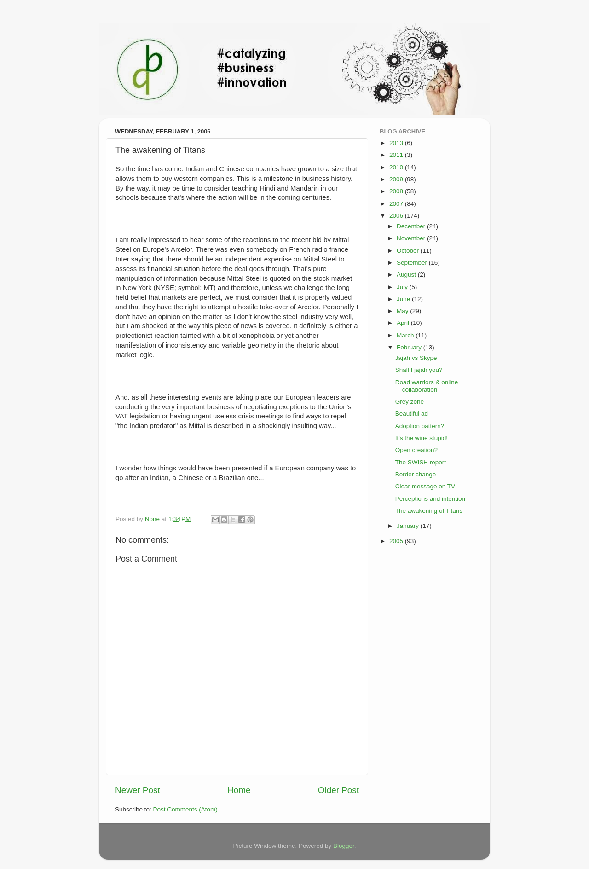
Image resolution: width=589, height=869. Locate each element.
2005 (397, 541)
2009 (397, 179)
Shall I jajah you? (419, 369)
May (403, 310)
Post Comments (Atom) (185, 809)
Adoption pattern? (420, 426)
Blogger (343, 845)
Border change (415, 474)
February (410, 347)
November (412, 238)
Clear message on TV (425, 486)
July (403, 287)
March (406, 335)
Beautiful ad (411, 413)
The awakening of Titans (428, 510)
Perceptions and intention (430, 498)
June (404, 298)
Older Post (338, 790)
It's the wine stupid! (421, 437)
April (404, 322)
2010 (397, 167)
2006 (397, 215)
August (407, 274)
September (413, 262)
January (409, 525)
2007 (397, 203)
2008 (397, 191)
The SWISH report (420, 462)
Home (238, 790)
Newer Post (137, 790)
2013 (397, 142)
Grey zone (409, 401)
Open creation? (416, 449)
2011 (397, 154)
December (412, 226)
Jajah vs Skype (416, 357)
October (409, 250)
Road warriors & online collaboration (426, 386)
